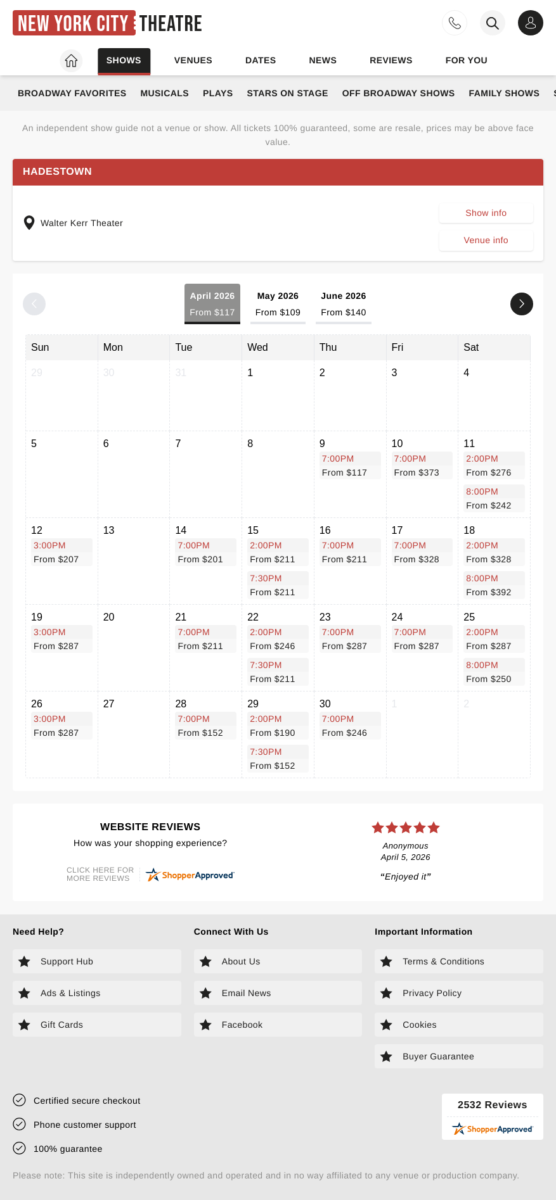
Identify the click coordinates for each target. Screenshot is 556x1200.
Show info (486, 213)
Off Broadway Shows (398, 93)
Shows (124, 60)
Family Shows (504, 93)
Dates (260, 60)
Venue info (486, 240)
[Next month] (521, 304)
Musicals (164, 93)
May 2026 (278, 305)
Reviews (391, 60)
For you (467, 60)
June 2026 (343, 305)
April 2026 (212, 305)
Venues (193, 60)
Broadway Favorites (72, 93)
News (323, 60)
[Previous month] (34, 304)
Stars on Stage (287, 93)
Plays (218, 93)
